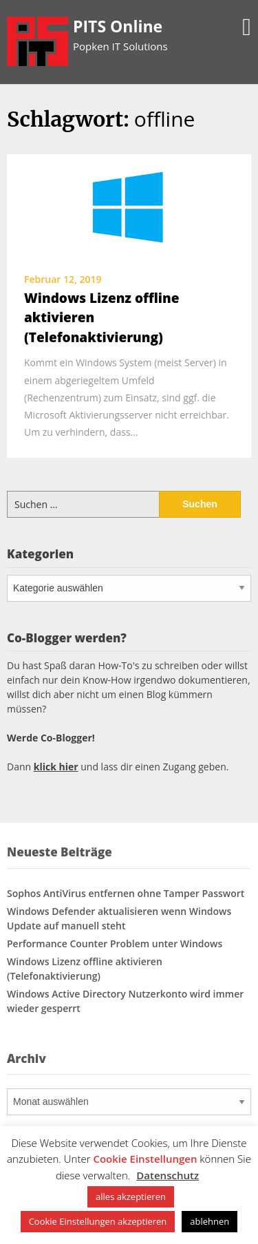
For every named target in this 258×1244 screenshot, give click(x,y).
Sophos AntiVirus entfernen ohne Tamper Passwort (125, 893)
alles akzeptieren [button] (131, 1196)
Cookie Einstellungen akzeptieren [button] (98, 1221)
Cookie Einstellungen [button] (145, 1159)
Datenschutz (167, 1175)
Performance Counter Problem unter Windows (114, 943)
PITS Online (117, 26)
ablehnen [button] (209, 1221)
